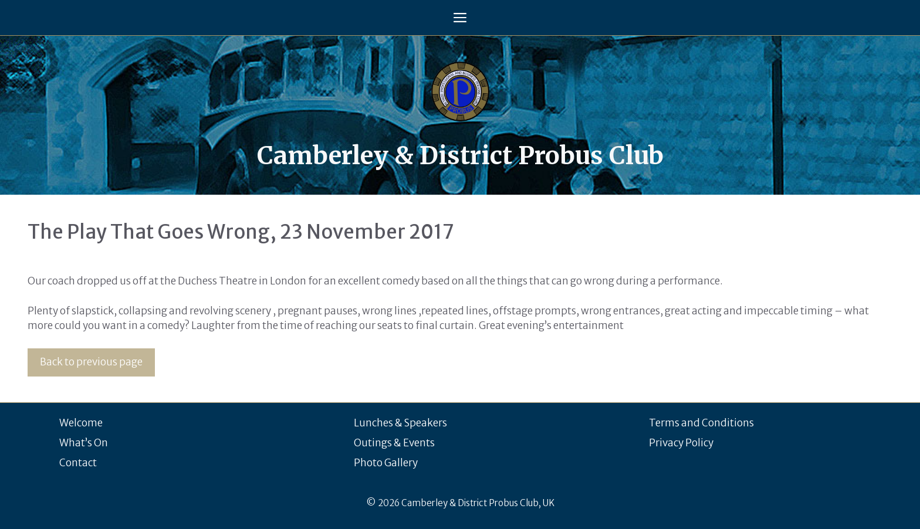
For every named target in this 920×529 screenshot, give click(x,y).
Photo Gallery (386, 462)
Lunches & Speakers (400, 422)
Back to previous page (91, 361)
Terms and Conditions (701, 422)
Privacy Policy (681, 442)
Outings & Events (394, 442)
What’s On (83, 442)
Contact (78, 462)
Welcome (81, 422)
